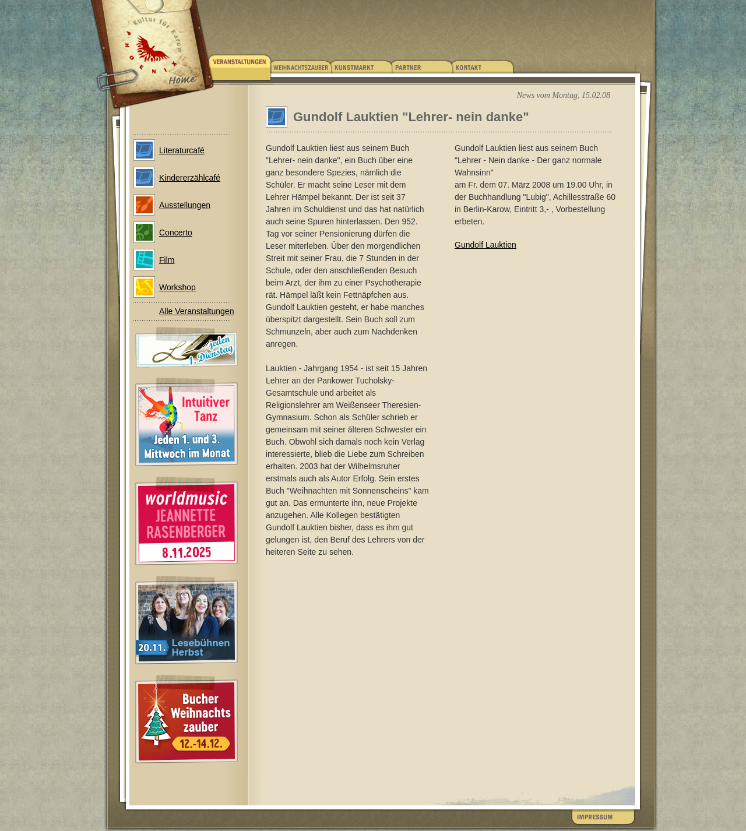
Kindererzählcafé (189, 177)
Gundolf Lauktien (485, 244)
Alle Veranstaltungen (196, 311)
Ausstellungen (184, 205)
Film (166, 260)
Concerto (175, 232)
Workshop (177, 287)
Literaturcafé (182, 150)
